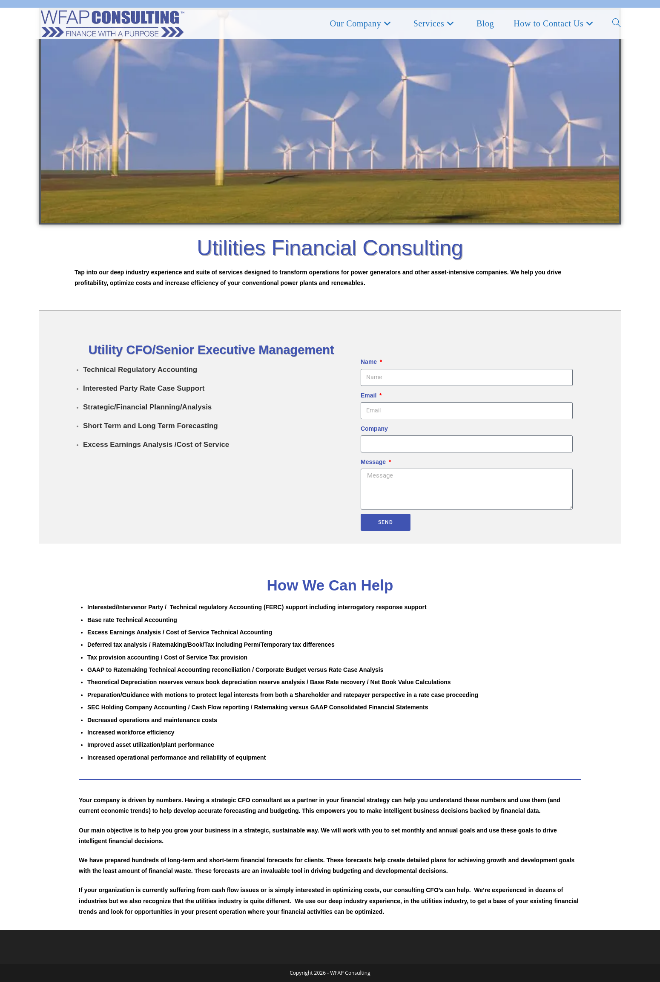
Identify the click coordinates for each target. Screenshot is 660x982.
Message (374, 461)
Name (370, 361)
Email (369, 395)
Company (374, 428)
